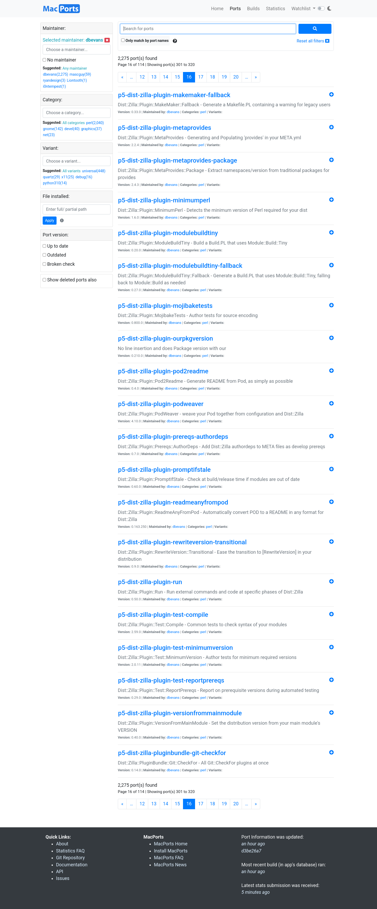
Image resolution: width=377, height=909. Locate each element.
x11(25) (68, 177)
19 (224, 77)
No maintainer (59, 60)
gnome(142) (53, 129)
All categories (74, 123)
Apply (49, 220)
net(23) (49, 135)
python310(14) (55, 183)
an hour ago (253, 871)
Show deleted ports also (70, 279)
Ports (235, 8)
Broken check (59, 264)
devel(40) (72, 129)
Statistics (275, 8)
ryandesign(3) (54, 80)
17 (200, 77)
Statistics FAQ (70, 850)
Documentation (71, 864)
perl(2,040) (95, 123)
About (62, 843)
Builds (253, 8)
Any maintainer (75, 68)
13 (154, 77)
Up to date (55, 246)
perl (203, 112)
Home (217, 8)
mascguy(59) (80, 74)
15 (177, 77)
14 (165, 77)
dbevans (173, 112)
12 (142, 77)
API (59, 871)
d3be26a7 (251, 850)
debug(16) (83, 177)
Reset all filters (313, 40)
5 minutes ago (255, 892)
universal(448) (93, 171)
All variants (72, 171)
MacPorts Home (170, 843)
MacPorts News (170, 864)
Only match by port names (145, 40)
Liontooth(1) (77, 80)
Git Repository (70, 857)
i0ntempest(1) (54, 86)
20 (236, 77)
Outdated (54, 255)
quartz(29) (51, 177)
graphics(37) (91, 129)
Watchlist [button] (301, 8)
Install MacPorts (170, 850)
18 (212, 77)
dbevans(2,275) (55, 74)
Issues (62, 878)
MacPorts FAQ (169, 857)
